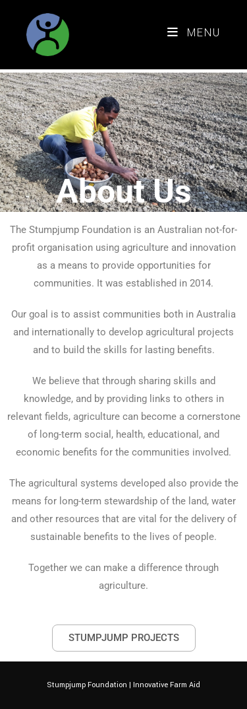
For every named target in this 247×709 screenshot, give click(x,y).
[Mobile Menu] (194, 32)
